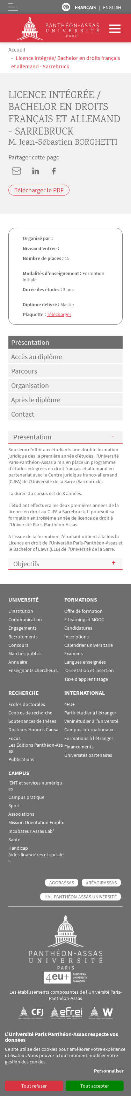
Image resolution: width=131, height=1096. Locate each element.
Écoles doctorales (26, 704)
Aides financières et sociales (36, 858)
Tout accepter (94, 1086)
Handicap (18, 848)
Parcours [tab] (24, 371)
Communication (25, 620)
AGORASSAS (61, 882)
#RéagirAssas (101, 882)
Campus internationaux (88, 730)
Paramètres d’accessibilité (66, 7)
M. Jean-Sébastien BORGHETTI (62, 143)
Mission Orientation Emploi (36, 823)
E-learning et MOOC (84, 620)
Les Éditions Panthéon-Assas (35, 748)
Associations (21, 814)
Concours (18, 645)
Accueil (16, 49)
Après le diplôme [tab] (35, 399)
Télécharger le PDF (39, 190)
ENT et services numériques (35, 786)
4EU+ (69, 704)
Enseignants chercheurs (33, 670)
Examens (73, 654)
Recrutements (23, 637)
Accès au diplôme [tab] (36, 356)
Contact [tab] (22, 414)
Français (85, 7)
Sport (14, 806)
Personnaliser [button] (109, 1071)
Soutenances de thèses (32, 721)
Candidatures (78, 628)
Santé (14, 840)
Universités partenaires (88, 755)
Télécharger (59, 314)
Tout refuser (34, 1086)
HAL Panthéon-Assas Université (80, 896)
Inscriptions (76, 637)
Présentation (32, 436)
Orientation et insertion (89, 670)
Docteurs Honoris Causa (33, 730)
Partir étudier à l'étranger (90, 713)
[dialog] (65, 1061)
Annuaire (17, 662)
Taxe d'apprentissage (86, 679)
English (112, 7)
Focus (14, 738)
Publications (21, 759)
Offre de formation (83, 611)
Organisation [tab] (30, 385)
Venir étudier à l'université (91, 721)
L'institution (20, 611)
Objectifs (26, 563)
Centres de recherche (30, 713)
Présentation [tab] (30, 342)
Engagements (22, 628)
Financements (79, 747)
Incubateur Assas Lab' (31, 831)
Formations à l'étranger (88, 738)
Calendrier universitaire (88, 645)
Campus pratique (26, 797)
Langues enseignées (85, 662)
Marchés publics (25, 654)
